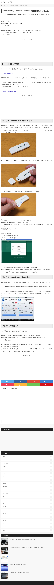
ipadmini (27, 466)
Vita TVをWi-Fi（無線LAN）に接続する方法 (18, 564)
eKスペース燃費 (27, 463)
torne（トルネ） (27, 493)
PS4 (27, 490)
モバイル (27, 513)
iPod (27, 473)
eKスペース (27, 460)
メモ (27, 510)
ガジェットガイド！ (7, 2)
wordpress (27, 500)
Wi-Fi (27, 497)
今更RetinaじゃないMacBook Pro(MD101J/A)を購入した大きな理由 (22, 539)
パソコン (27, 507)
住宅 (27, 517)
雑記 (27, 530)
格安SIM (27, 527)
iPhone (27, 470)
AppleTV (27, 456)
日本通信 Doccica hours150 (8, 91)
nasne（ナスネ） (27, 480)
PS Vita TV (27, 486)
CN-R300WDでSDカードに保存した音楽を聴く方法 (19, 572)
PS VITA (27, 483)
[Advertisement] (27, 50)
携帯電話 (27, 520)
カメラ (27, 503)
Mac (27, 476)
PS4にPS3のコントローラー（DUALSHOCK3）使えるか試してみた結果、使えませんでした (27, 547)
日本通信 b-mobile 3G (7, 73)
